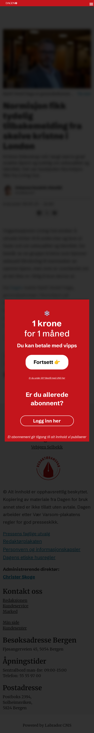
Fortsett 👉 (47, 362)
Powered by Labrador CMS (47, 725)
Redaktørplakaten (22, 541)
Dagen (16, 287)
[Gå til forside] (11, 3)
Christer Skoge (19, 577)
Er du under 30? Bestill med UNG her (47, 377)
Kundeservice (15, 605)
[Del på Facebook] (39, 213)
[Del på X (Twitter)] (46, 213)
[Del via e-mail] (54, 213)
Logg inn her (47, 421)
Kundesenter (15, 628)
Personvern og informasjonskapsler (42, 549)
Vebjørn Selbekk (47, 447)
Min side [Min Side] (11, 622)
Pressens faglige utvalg (26, 533)
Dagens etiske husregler (29, 557)
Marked (10, 611)
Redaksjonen (15, 600)
